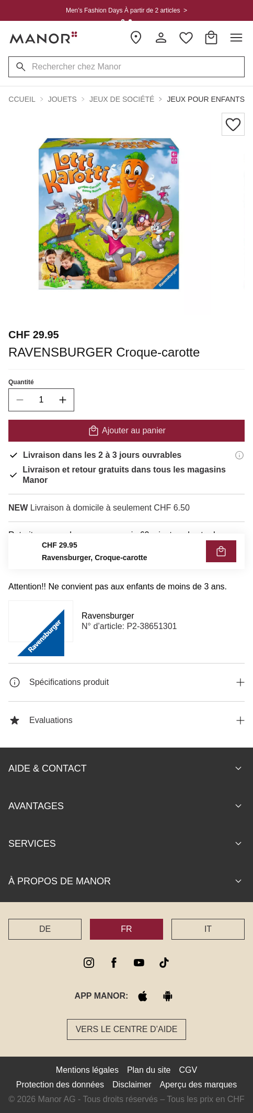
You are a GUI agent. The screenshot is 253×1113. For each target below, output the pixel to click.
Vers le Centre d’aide (127, 1029)
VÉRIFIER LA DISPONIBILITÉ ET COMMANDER (126, 558)
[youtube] (139, 962)
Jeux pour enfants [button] (206, 99)
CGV (188, 1069)
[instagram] (88, 962)
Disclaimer (132, 1084)
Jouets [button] (62, 99)
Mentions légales (87, 1069)
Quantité (21, 382)
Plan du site (149, 1069)
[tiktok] (164, 962)
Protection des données (60, 1084)
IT (208, 929)
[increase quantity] (63, 400)
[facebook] (114, 962)
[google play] (167, 996)
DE (45, 929)
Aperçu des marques (198, 1084)
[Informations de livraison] (239, 455)
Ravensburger (108, 615)
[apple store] (142, 996)
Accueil (20, 99)
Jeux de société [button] (121, 99)
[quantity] (41, 400)
